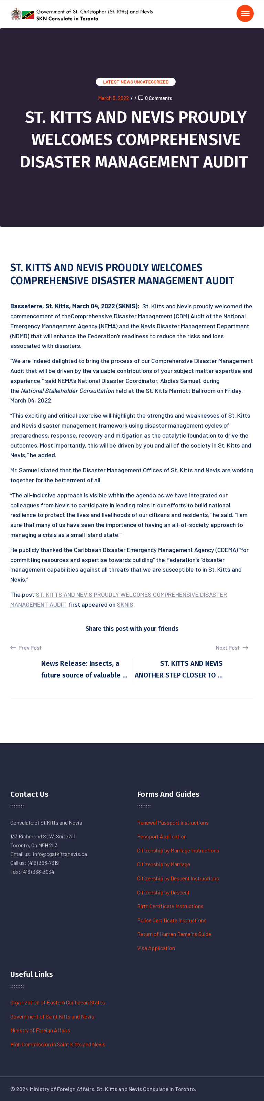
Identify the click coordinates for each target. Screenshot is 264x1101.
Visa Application (156, 948)
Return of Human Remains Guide (174, 934)
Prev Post (26, 647)
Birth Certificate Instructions (170, 906)
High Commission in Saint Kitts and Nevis (58, 1044)
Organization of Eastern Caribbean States (57, 1002)
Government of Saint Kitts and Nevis (52, 1016)
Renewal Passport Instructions (173, 822)
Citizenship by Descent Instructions (178, 878)
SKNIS (125, 604)
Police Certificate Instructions (172, 920)
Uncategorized (151, 82)
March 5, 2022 (113, 98)
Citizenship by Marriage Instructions (178, 850)
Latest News (118, 82)
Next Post (232, 647)
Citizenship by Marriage (163, 864)
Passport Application (162, 836)
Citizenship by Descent (163, 892)
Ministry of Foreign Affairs (40, 1030)
